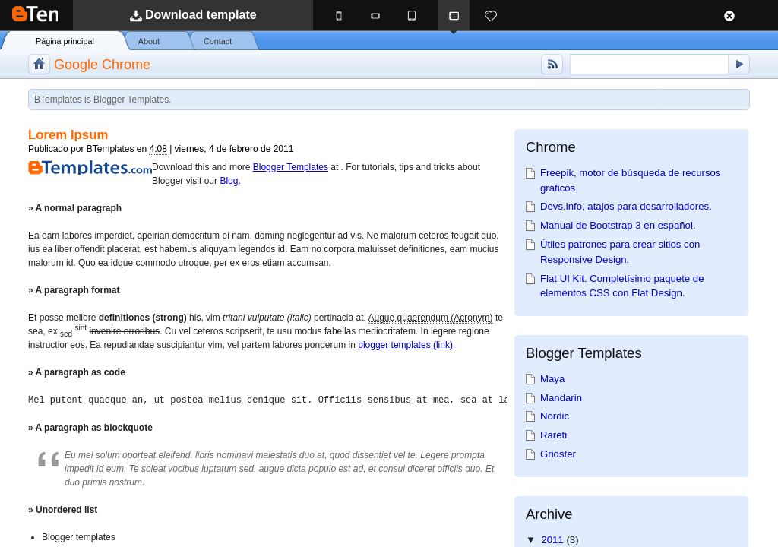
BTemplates (69, 15)
